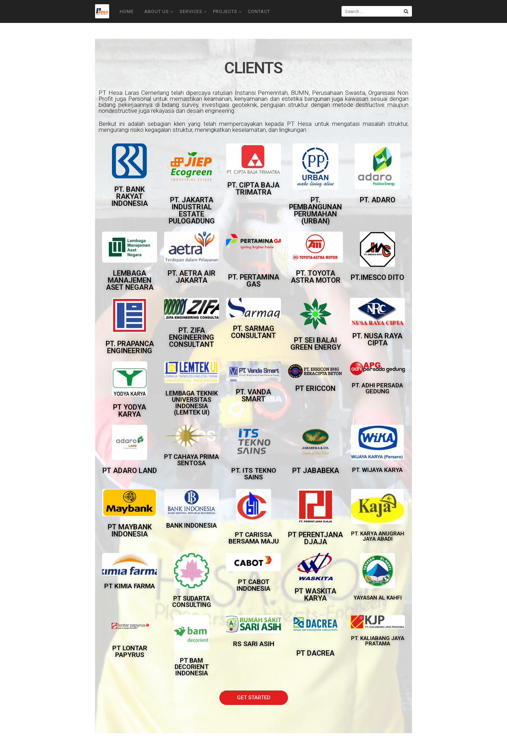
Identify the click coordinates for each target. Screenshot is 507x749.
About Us (158, 11)
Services (193, 11)
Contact (259, 11)
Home (127, 11)
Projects (227, 11)
